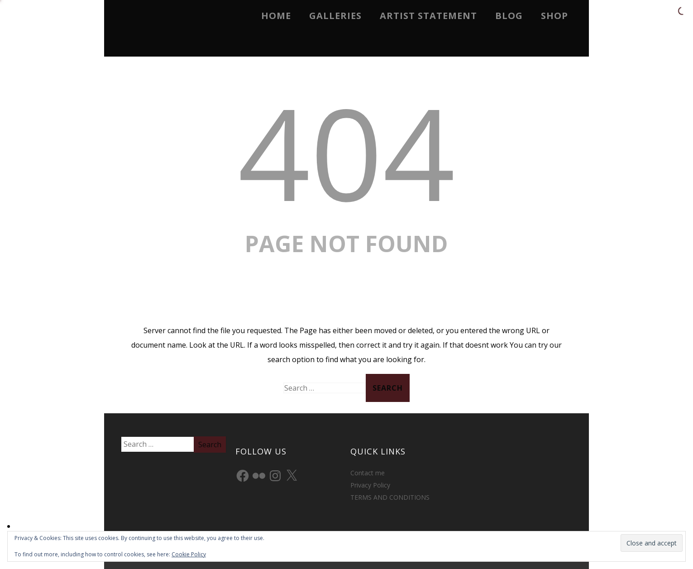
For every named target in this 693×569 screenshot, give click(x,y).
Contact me (367, 473)
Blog (509, 16)
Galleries (335, 16)
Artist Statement (428, 16)
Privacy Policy (370, 485)
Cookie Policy (189, 554)
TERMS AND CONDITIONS (390, 497)
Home (276, 16)
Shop (554, 16)
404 (346, 152)
